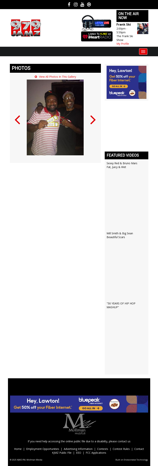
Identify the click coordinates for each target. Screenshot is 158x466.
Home (18, 449)
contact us (124, 441)
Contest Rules (121, 449)
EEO (78, 452)
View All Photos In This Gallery (55, 76)
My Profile (122, 43)
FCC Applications (96, 452)
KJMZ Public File (62, 452)
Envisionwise (130, 459)
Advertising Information (78, 449)
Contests (102, 449)
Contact (139, 449)
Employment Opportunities (42, 449)
